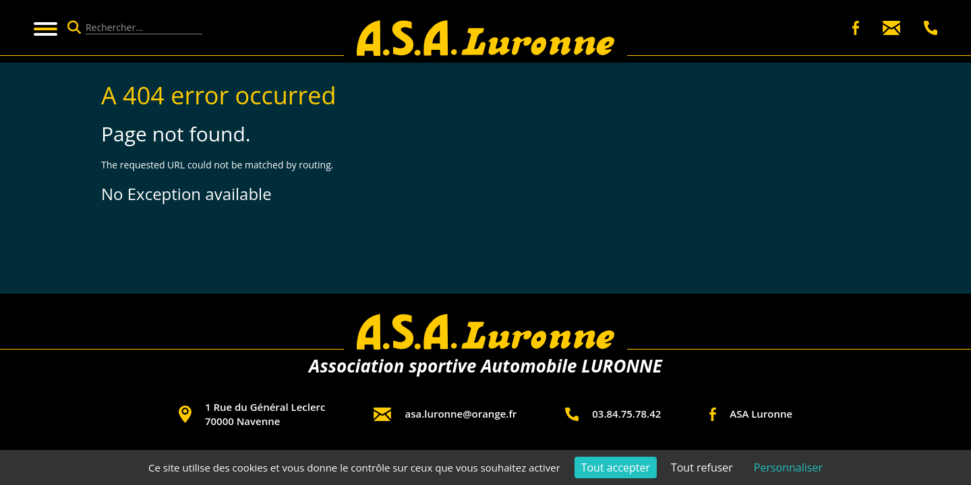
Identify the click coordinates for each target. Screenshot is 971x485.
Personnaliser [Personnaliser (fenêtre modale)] (788, 467)
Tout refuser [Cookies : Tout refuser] (702, 467)
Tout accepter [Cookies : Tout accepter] (615, 467)
